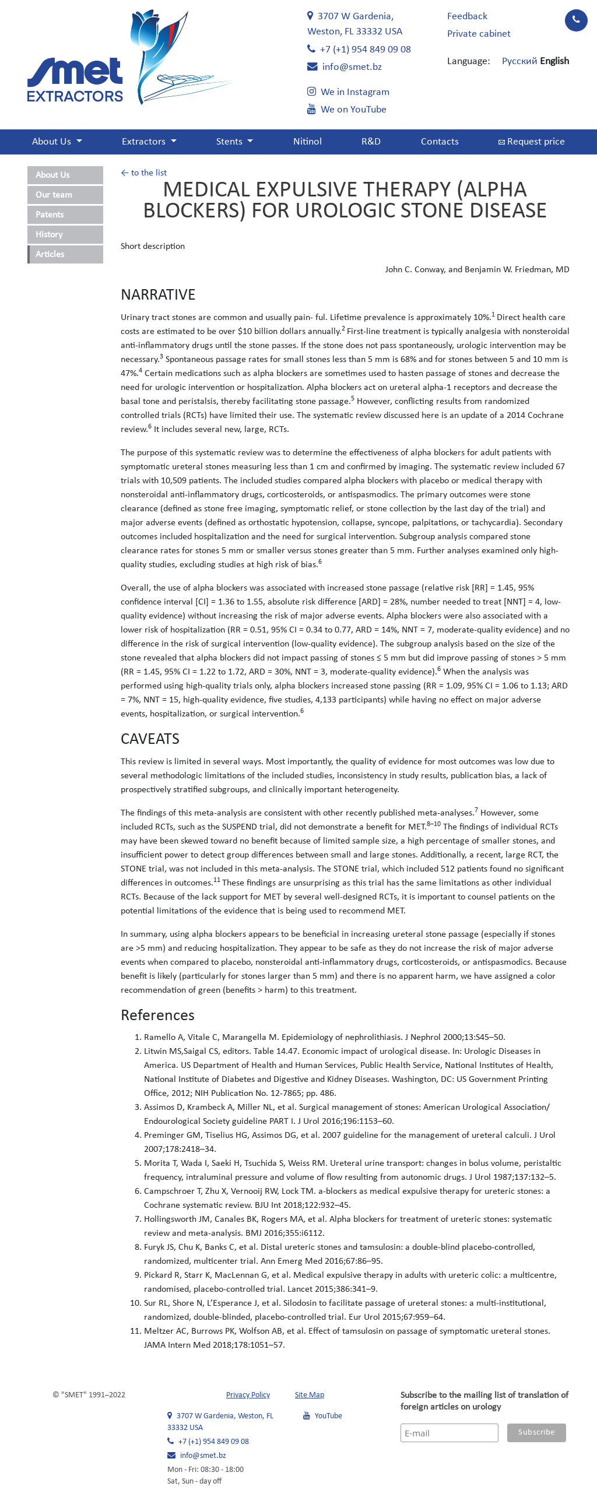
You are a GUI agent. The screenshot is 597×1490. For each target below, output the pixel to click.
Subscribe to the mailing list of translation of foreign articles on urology (484, 1401)
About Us (52, 175)
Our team (54, 195)
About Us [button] (52, 141)
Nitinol (307, 141)
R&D (371, 141)
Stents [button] (230, 141)
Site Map (309, 1395)
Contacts (440, 141)
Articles (50, 254)
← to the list (144, 173)
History (49, 235)
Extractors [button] (145, 141)
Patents (50, 215)
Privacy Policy (248, 1395)
